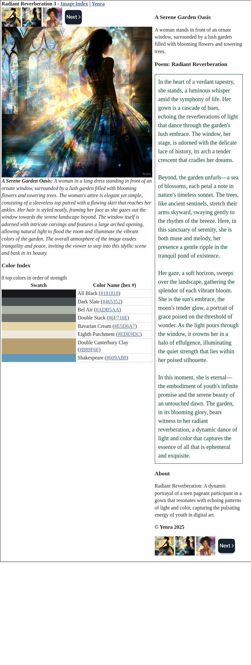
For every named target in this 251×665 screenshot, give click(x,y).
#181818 (109, 293)
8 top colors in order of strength (34, 277)
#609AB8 (116, 357)
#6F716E (117, 317)
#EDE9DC (129, 334)
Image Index (74, 3)
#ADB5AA (107, 309)
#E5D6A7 (124, 326)
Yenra (98, 3)
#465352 (112, 301)
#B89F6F (89, 349)
